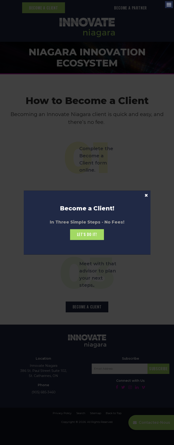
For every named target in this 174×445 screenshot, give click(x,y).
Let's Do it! (87, 234)
